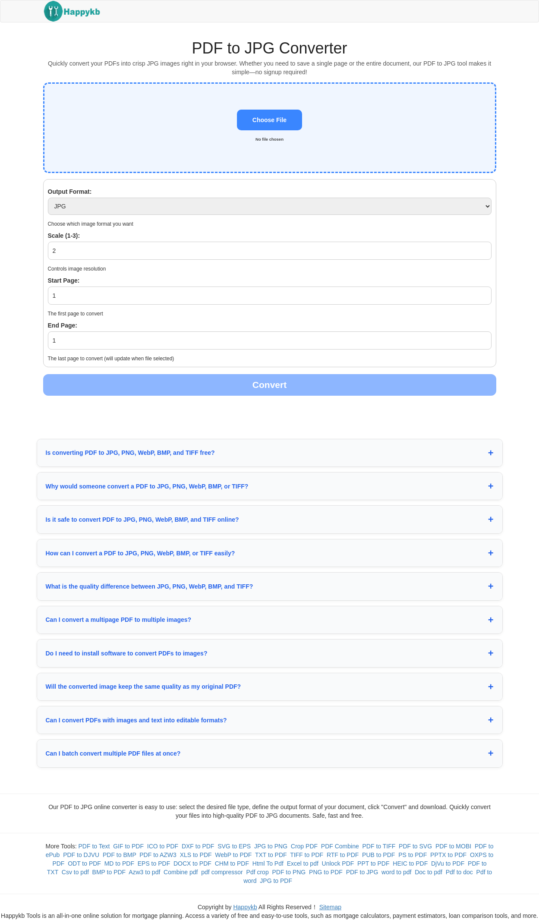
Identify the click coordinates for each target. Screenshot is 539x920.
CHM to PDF (232, 863)
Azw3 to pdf (144, 872)
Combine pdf (181, 872)
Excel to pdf (302, 863)
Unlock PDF (338, 863)
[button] (269, 127)
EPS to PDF (154, 863)
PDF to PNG (289, 872)
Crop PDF (304, 846)
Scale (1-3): (64, 235)
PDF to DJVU (81, 854)
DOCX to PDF (192, 863)
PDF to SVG (415, 846)
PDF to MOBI (453, 846)
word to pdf (396, 872)
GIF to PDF (128, 846)
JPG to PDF (276, 880)
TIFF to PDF (306, 854)
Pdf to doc (459, 872)
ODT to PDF (84, 863)
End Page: (62, 325)
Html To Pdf (268, 863)
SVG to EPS (234, 846)
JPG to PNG (270, 846)
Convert (269, 385)
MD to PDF (119, 863)
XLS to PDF (196, 854)
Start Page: (64, 280)
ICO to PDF (162, 846)
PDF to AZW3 (158, 854)
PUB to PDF (378, 854)
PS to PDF (412, 854)
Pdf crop (257, 872)
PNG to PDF (326, 872)
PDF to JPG (362, 872)
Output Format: (70, 191)
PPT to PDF (373, 863)
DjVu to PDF (447, 863)
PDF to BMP (119, 854)
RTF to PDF (343, 854)
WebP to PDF (233, 854)
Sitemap (330, 907)
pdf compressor (222, 872)
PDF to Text (94, 846)
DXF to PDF (198, 846)
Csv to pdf (75, 872)
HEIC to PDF (410, 863)
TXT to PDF (271, 854)
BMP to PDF (109, 872)
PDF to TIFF (379, 846)
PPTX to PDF (448, 854)
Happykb (245, 907)
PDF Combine (340, 846)
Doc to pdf (428, 872)
